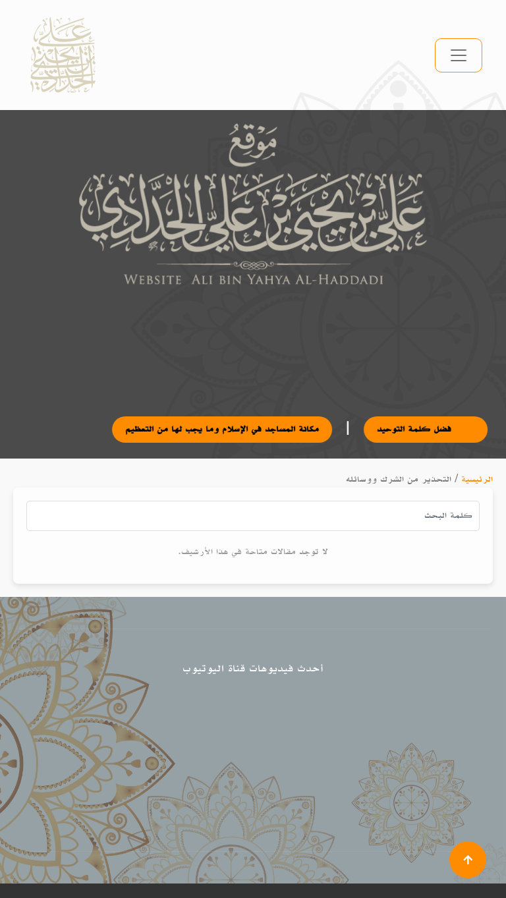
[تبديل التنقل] (458, 55)
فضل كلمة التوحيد (438, 429)
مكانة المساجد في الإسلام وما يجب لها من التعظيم (234, 429)
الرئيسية (477, 479)
